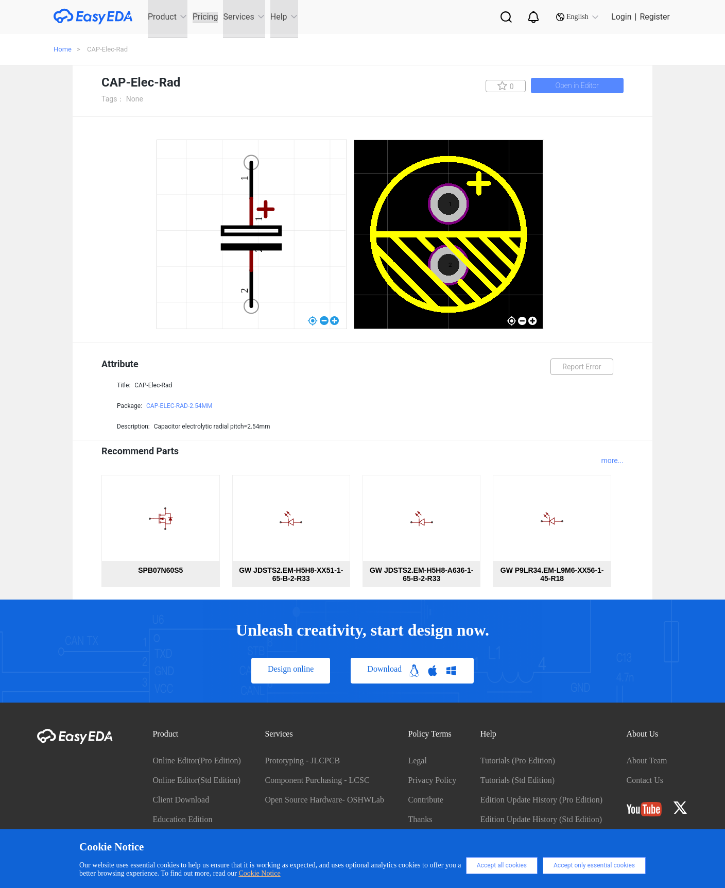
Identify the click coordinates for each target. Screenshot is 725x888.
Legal (417, 760)
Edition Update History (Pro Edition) (541, 799)
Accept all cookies (502, 865)
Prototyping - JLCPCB (302, 760)
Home (63, 49)
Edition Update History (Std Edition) (541, 819)
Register (655, 17)
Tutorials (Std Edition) (517, 780)
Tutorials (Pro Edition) (517, 760)
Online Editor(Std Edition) (196, 780)
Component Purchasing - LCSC (317, 780)
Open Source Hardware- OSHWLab (324, 799)
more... (612, 460)
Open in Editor (577, 85)
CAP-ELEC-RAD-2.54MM (179, 405)
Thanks (420, 819)
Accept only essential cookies (594, 865)
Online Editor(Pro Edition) (196, 760)
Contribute (425, 799)
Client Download (180, 799)
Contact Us (645, 780)
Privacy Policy (432, 780)
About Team (647, 760)
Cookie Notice (259, 873)
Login (621, 17)
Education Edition (182, 819)
